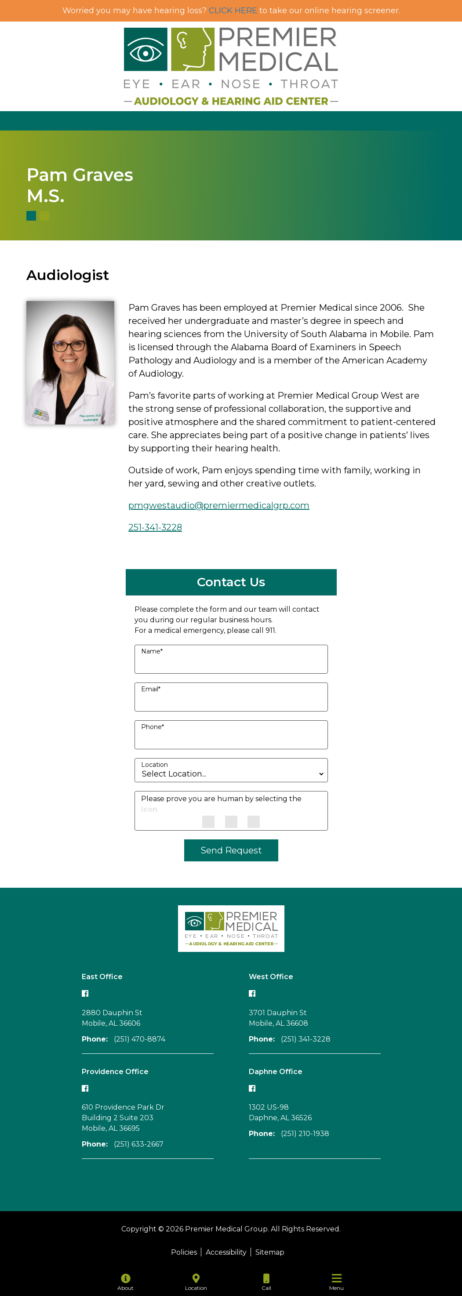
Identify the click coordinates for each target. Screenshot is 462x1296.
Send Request (231, 850)
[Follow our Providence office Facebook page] (85, 1088)
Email (150, 689)
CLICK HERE (233, 10)
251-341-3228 (155, 527)
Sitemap (269, 1252)
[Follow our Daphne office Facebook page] (252, 1088)
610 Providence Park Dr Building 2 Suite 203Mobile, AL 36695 (123, 1118)
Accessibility (226, 1252)
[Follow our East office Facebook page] (85, 993)
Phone (152, 727)
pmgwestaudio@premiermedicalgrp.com (218, 505)
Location (154, 765)
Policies (184, 1252)
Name (152, 651)
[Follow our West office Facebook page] (252, 993)
